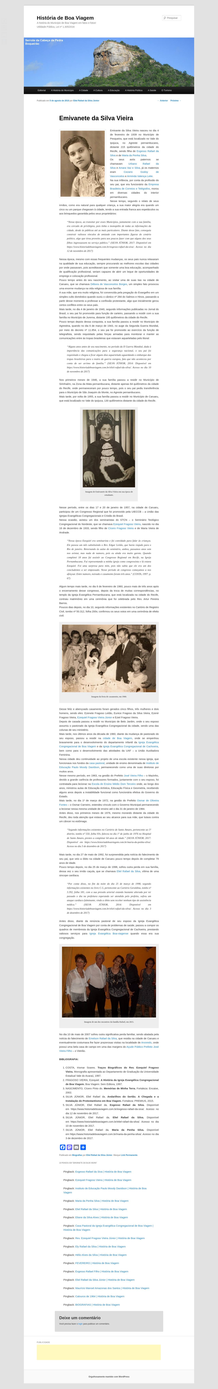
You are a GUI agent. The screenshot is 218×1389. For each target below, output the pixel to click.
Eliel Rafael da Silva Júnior (86, 100)
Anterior (162, 100)
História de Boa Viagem (65, 18)
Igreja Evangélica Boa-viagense (108, 933)
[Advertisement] (99, 1352)
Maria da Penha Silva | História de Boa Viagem (101, 1200)
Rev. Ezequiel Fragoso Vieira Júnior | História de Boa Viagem (110, 1238)
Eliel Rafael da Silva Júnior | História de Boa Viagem (105, 1279)
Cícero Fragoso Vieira (121, 528)
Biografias (77, 1155)
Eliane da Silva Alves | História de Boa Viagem (101, 1217)
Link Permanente (129, 1155)
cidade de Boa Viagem (117, 738)
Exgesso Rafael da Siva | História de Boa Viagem (103, 1171)
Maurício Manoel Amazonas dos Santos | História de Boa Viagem (112, 1288)
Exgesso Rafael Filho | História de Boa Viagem (101, 1271)
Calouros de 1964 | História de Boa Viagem (99, 1296)
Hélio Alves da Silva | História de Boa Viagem (101, 1254)
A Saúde (152, 90)
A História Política (133, 90)
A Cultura (97, 90)
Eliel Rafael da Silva (128, 871)
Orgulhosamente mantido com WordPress (109, 1377)
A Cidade (83, 90)
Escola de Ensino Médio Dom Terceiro (114, 783)
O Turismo (166, 90)
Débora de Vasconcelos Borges (108, 284)
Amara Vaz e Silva (129, 167)
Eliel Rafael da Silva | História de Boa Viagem (101, 1209)
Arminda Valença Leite (140, 176)
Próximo (175, 100)
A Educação (114, 90)
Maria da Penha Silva (134, 155)
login (80, 1324)
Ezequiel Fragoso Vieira (127, 524)
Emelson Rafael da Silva (103, 1038)
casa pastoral (97, 763)
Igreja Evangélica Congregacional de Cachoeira (130, 746)
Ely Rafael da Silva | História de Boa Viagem (100, 1246)
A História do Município (62, 90)
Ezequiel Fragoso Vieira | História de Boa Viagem (103, 1180)
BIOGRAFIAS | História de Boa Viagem (97, 1304)
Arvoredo (146, 1042)
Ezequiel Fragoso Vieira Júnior (94, 717)
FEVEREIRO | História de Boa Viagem (97, 1263)
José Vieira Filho (133, 775)
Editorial (42, 90)
